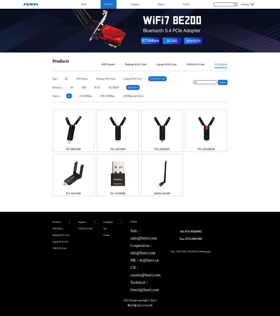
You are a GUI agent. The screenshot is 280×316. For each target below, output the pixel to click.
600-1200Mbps (107, 96)
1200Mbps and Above (133, 96)
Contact (186, 4)
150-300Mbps (85, 96)
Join (105, 228)
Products (108, 4)
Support (161, 4)
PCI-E (97, 87)
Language (245, 4)
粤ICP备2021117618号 (140, 305)
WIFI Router (108, 64)
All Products (221, 64)
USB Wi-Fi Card (195, 64)
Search (222, 82)
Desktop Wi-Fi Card (135, 64)
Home (84, 4)
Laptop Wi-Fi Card (166, 64)
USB (83, 87)
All (66, 78)
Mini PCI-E (132, 87)
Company (135, 4)
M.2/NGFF (114, 87)
